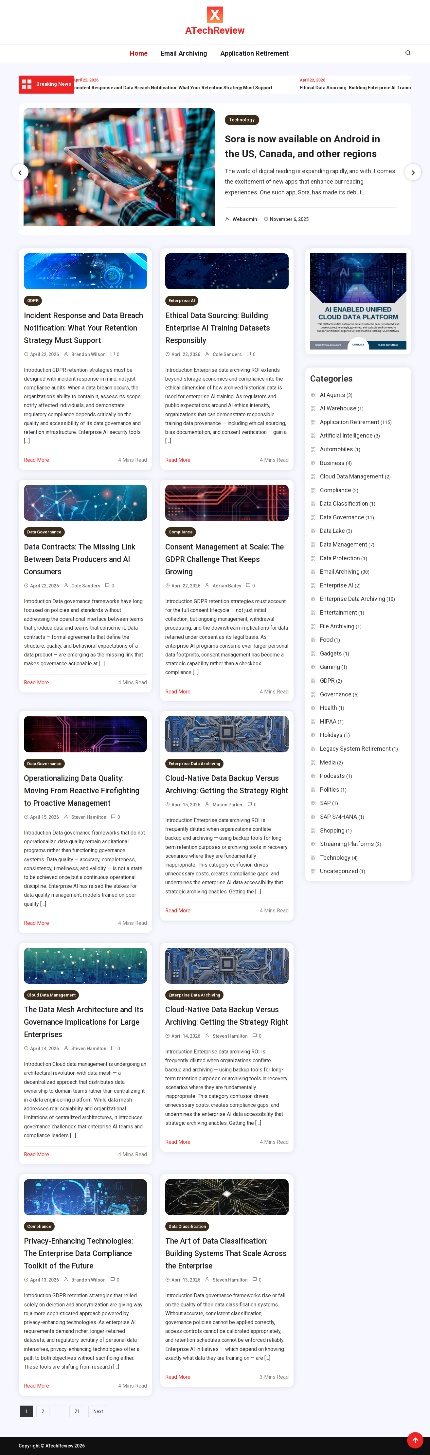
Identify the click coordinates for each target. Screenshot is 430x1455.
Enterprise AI (182, 300)
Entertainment (338, 612)
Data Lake (332, 530)
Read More (36, 460)
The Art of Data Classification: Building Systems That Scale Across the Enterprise (226, 1253)
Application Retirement (254, 53)
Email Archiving (184, 53)
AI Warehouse (338, 408)
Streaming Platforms (347, 843)
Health (328, 707)
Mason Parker (228, 804)
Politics (329, 789)
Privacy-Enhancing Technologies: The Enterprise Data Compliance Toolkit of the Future (78, 1253)
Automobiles (336, 449)
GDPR (33, 300)
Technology (242, 119)
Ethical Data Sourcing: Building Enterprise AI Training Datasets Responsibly (217, 328)
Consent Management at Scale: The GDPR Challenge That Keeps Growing (224, 559)
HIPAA (328, 721)
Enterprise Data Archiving (194, 763)
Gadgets (331, 653)
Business (332, 462)
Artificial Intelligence (346, 435)
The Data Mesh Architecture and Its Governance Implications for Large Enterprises (83, 1022)
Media (328, 762)
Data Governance (44, 532)
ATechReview (215, 30)
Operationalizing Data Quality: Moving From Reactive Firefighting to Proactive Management (81, 791)
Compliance (181, 532)
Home (139, 53)
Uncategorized (339, 871)
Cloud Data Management (51, 995)
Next (98, 1411)
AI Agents (332, 394)
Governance (335, 694)
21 (77, 1411)
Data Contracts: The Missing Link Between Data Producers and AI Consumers (79, 559)
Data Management (343, 544)
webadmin (245, 219)
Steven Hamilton (88, 817)
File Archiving (337, 626)
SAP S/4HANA (338, 816)
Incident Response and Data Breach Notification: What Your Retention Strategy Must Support (183, 87)
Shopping (332, 830)
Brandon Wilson (88, 354)
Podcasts (332, 775)
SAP (325, 802)
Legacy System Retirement (355, 748)
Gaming (330, 666)
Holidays (331, 734)
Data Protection (340, 558)
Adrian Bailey (227, 585)
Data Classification (187, 1226)
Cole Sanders (227, 354)
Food (326, 639)
